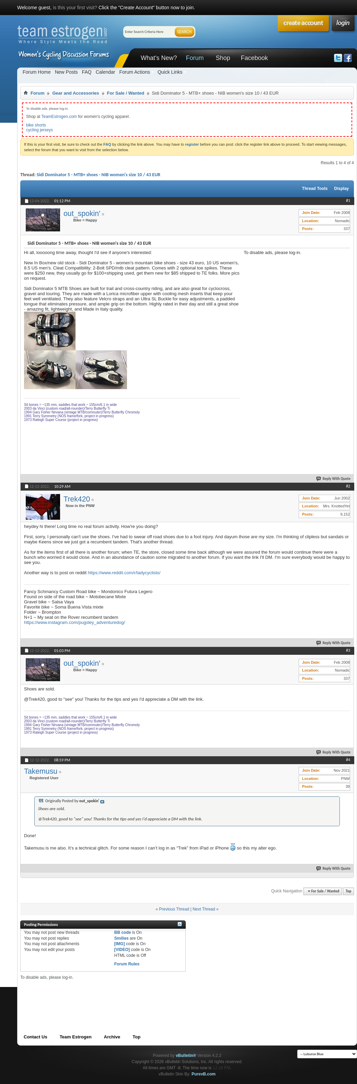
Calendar (105, 72)
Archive (112, 1036)
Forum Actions (134, 72)
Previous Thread (174, 909)
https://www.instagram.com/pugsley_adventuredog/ (74, 622)
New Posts (66, 72)
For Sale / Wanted (126, 93)
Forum (195, 58)
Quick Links (170, 72)
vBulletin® (186, 1055)
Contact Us (35, 1036)
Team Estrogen (76, 1036)
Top (348, 891)
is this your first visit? (75, 7)
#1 (348, 200)
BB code (122, 932)
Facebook (254, 58)
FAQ (87, 72)
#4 (348, 759)
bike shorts (36, 125)
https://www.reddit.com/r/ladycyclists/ (124, 572)
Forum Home (37, 72)
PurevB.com (204, 1074)
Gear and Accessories (75, 93)
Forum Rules (126, 964)
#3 (348, 650)
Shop (223, 58)
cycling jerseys (39, 130)
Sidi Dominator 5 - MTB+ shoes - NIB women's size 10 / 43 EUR (98, 175)
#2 (348, 486)
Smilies (121, 938)
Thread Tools (314, 188)
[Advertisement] (268, 358)
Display (341, 188)
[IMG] (119, 943)
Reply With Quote (333, 479)
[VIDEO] (122, 949)
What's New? (159, 58)
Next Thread (204, 909)
